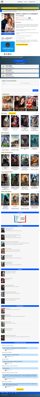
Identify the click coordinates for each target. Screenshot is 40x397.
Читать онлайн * (20, 60)
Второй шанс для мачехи (5, 167)
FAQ (12, 392)
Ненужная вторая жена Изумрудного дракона (15, 187)
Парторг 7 (15, 206)
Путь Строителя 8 (34, 167)
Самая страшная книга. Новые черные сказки (25, 148)
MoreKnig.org (8, 2)
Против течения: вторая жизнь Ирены (25, 167)
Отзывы (2, 392)
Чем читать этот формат (9, 67)
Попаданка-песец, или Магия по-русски (35, 207)
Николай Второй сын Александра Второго (5, 187)
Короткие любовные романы (6, 38)
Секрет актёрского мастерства (5, 128)
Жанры (25, 1)
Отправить (35, 90)
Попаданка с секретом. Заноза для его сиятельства (25, 187)
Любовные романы (9, 37)
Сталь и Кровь (24, 206)
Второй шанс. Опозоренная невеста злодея (35, 187)
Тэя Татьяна (21, 15)
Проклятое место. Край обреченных (34, 148)
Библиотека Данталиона (5, 207)
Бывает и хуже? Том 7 (5, 147)
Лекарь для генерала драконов (34, 128)
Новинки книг (20, 1)
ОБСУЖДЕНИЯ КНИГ (32, 1)
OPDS (15, 392)
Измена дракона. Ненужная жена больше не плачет (15, 167)
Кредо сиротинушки (15, 147)
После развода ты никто (25, 128)
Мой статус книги (7, 33)
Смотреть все (12, 113)
